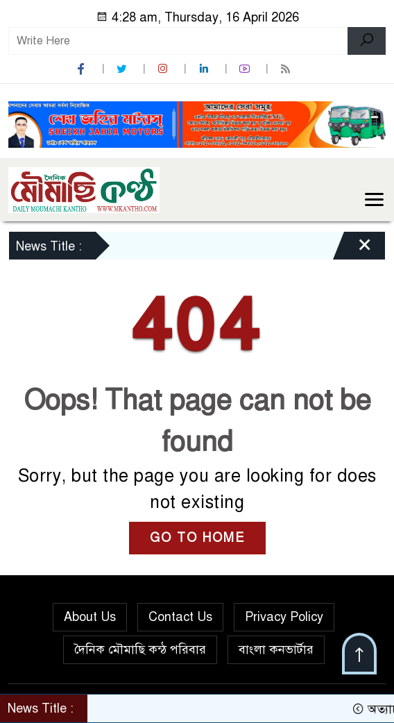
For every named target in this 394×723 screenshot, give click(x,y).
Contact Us (180, 616)
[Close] (352, 249)
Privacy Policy (284, 616)
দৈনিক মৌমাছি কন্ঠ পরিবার (140, 649)
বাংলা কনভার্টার (276, 649)
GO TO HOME (197, 537)
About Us (90, 616)
